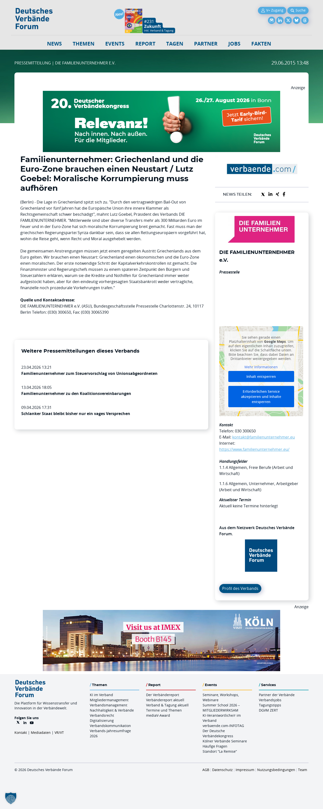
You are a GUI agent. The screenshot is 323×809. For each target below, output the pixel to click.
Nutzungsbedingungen (276, 769)
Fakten (261, 43)
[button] (11, 798)
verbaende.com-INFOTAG (223, 725)
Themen (83, 43)
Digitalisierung (102, 720)
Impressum (245, 769)
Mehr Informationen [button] (261, 367)
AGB (205, 769)
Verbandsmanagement (108, 705)
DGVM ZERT (268, 710)
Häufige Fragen (215, 746)
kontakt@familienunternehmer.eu (263, 437)
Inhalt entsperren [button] (261, 376)
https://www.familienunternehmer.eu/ (254, 449)
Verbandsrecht (102, 715)
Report (145, 43)
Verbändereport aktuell (165, 700)
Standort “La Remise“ (220, 751)
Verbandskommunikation (110, 725)
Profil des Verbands (240, 588)
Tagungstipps (270, 705)
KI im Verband (101, 694)
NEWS (54, 43)
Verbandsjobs (270, 700)
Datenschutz (222, 769)
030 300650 (245, 431)
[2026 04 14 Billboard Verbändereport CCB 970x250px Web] (161, 613)
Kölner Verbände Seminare (225, 741)
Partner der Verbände (277, 694)
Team (302, 769)
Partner (206, 43)
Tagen (174, 43)
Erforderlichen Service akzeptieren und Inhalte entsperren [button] (261, 396)
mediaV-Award (158, 715)
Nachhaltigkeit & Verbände (112, 710)
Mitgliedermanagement (109, 700)
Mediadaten (41, 732)
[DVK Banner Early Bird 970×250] (161, 93)
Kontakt (20, 732)
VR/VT (59, 732)
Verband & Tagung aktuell (167, 705)
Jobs (234, 43)
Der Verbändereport (162, 694)
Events (115, 43)
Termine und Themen (164, 710)
